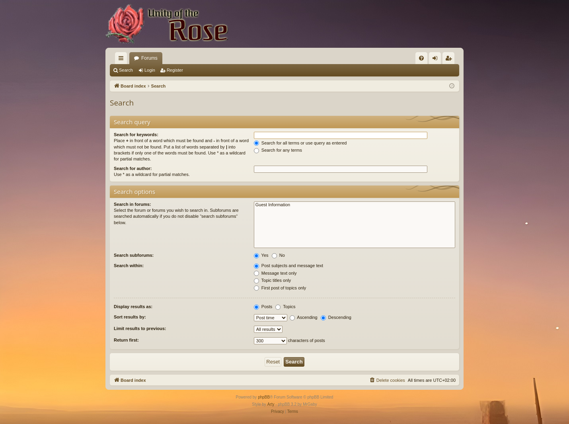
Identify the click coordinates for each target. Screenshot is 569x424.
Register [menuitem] (450, 59)
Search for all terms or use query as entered (300, 143)
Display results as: (133, 306)
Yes (261, 255)
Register (175, 70)
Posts (263, 306)
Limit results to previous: (140, 328)
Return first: (126, 340)
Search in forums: (132, 204)
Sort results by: (130, 317)
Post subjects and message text (288, 265)
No (278, 255)
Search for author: (133, 168)
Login (149, 70)
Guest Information (354, 205)
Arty (271, 404)
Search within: (129, 265)
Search (126, 70)
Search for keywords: (136, 134)
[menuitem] (421, 58)
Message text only (275, 273)
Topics (285, 306)
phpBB (264, 397)
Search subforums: (134, 255)
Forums (149, 58)
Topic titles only (272, 280)
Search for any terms (278, 150)
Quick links (122, 59)
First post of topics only (280, 287)
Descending (336, 317)
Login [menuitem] (437, 59)
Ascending (304, 317)
